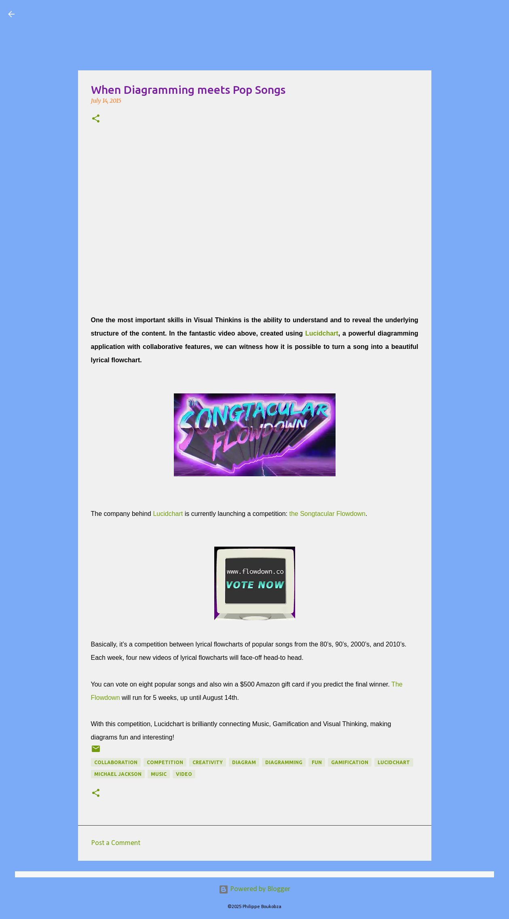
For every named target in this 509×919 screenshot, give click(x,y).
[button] (96, 119)
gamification (349, 762)
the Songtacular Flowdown (326, 513)
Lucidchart (321, 333)
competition (165, 762)
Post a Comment (115, 843)
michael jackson (118, 774)
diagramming (283, 762)
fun (317, 762)
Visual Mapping (68, 13)
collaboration (115, 762)
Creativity (207, 762)
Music (159, 774)
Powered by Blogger (254, 889)
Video (184, 774)
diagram (244, 762)
